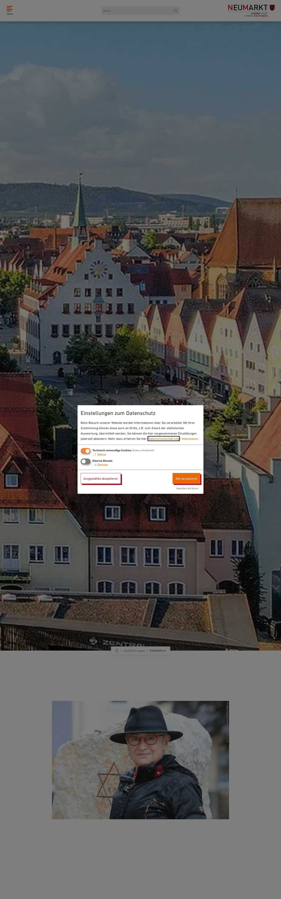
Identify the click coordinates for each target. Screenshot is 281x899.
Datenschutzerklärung (163, 438)
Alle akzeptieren (187, 478)
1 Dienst (99, 454)
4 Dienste (100, 464)
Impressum (190, 438)
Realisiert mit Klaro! (188, 488)
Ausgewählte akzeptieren (100, 478)
